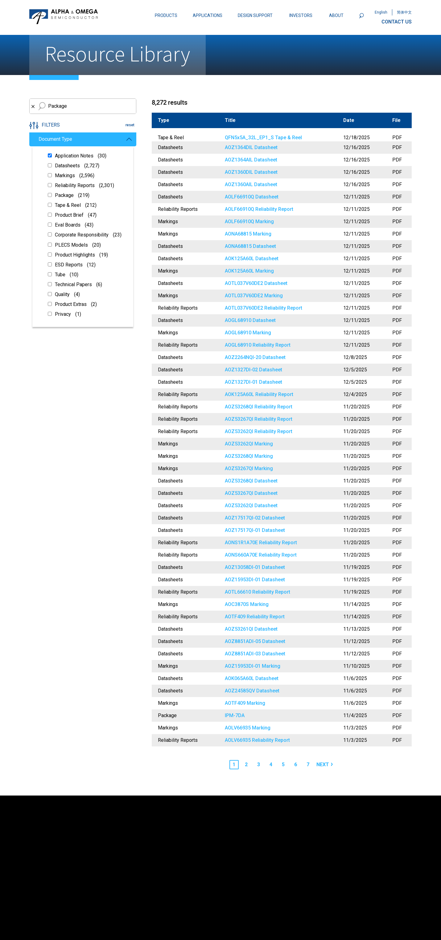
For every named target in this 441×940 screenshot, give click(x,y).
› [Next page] (332, 763)
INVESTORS (300, 15)
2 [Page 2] (246, 764)
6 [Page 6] (295, 764)
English (381, 12)
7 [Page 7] (308, 764)
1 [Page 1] (234, 764)
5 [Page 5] (283, 764)
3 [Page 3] (258, 764)
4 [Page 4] (271, 764)
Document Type (85, 139)
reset (130, 125)
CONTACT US (396, 22)
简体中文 (404, 12)
